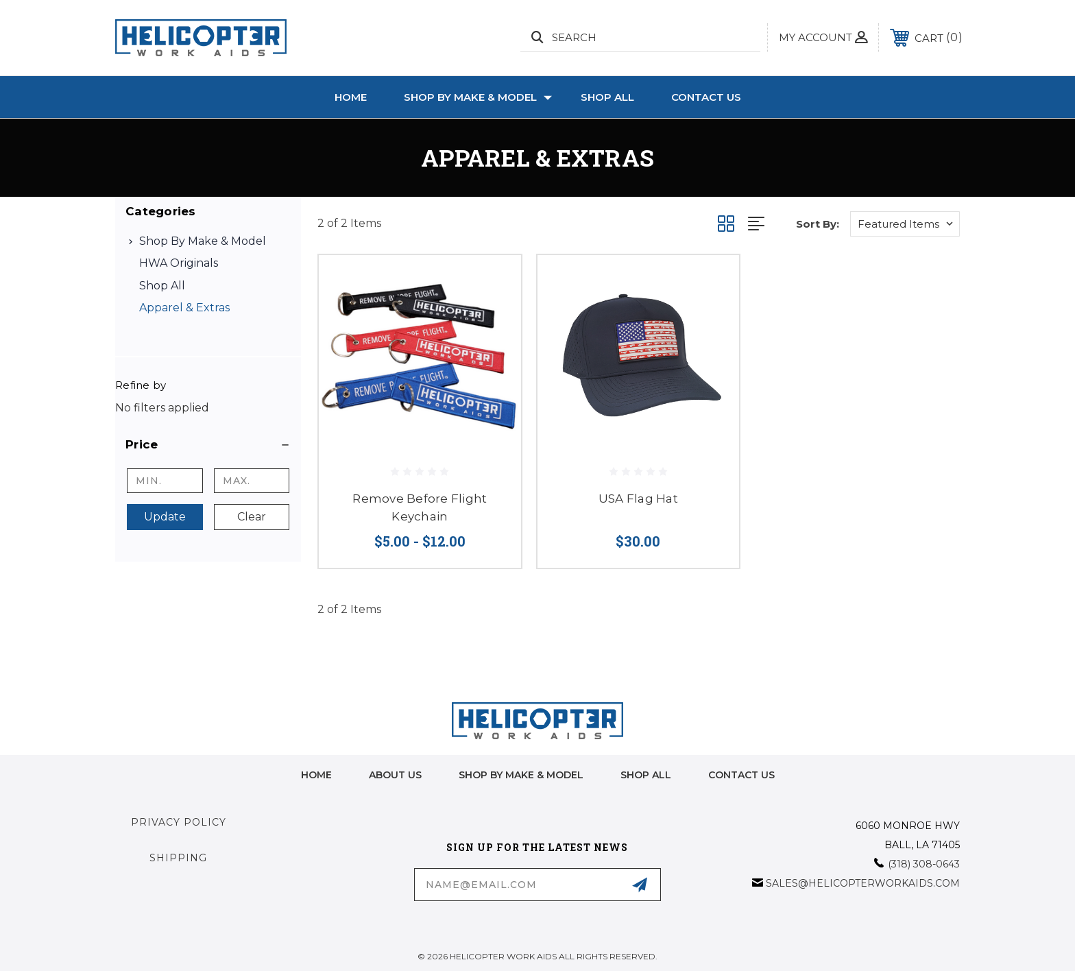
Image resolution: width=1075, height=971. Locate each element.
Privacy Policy (178, 822)
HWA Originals (178, 262)
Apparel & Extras (184, 307)
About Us (395, 775)
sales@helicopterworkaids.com (863, 883)
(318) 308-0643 (924, 864)
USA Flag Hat (638, 498)
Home (351, 97)
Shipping (178, 858)
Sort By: (817, 223)
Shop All (607, 97)
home (316, 775)
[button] (208, 444)
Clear (251, 516)
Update (165, 516)
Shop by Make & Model (478, 97)
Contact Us (706, 97)
